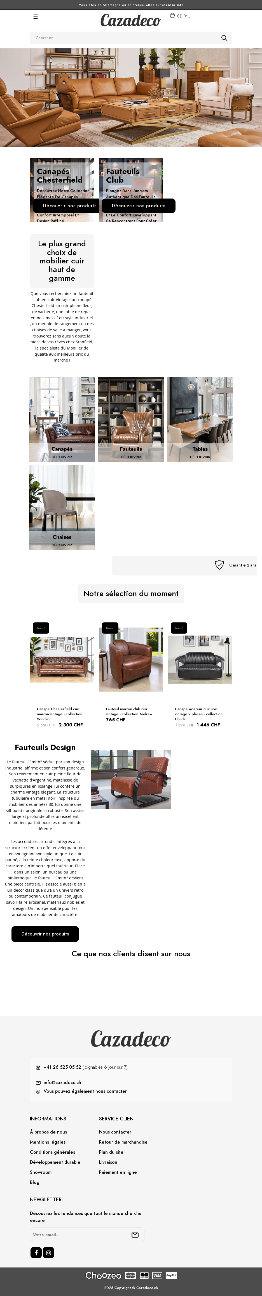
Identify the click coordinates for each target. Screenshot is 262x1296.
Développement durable (55, 1162)
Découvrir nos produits (45, 934)
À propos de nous (48, 1132)
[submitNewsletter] (135, 1235)
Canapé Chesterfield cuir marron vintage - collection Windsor (59, 714)
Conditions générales (52, 1152)
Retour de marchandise (123, 1142)
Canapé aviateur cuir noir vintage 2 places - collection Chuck (199, 714)
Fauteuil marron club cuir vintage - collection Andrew (129, 712)
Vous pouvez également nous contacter (85, 1091)
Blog (34, 1182)
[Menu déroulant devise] (183, 16)
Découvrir (62, 457)
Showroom (41, 1172)
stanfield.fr (172, 5)
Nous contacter (115, 1132)
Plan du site (111, 1152)
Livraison (108, 1162)
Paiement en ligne (118, 1172)
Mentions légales (48, 1142)
